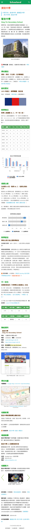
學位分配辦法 (7, 294)
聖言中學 (14, 15)
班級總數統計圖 (10, 202)
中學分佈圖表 (22, 81)
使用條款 (7, 528)
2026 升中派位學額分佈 (12, 303)
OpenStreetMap (25, 383)
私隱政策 (14, 528)
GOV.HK (17, 383)
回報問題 (25, 511)
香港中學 (13, 13)
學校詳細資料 (17, 492)
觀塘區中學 (21, 13)
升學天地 (5, 13)
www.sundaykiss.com (11, 460)
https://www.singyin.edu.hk (12, 342)
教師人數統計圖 (20, 202)
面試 (16, 430)
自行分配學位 (16, 294)
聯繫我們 (21, 528)
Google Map (10, 383)
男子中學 (7, 15)
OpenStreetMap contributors (16, 406)
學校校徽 (13, 94)
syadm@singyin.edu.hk (11, 340)
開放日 (20, 430)
